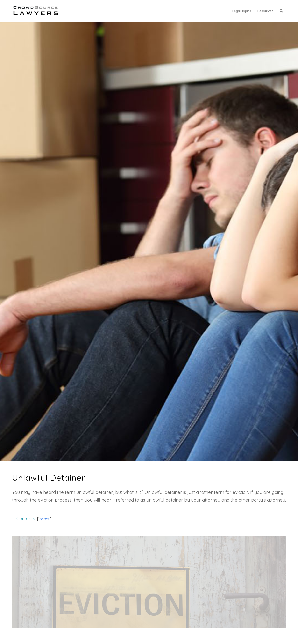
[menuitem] (241, 11)
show (44, 519)
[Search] (281, 11)
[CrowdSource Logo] (35, 11)
